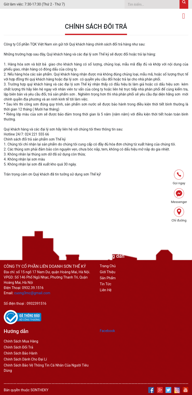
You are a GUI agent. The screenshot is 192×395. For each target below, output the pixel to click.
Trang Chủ (108, 266)
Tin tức (105, 284)
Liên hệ (106, 290)
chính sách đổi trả (18, 347)
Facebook (107, 331)
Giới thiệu (107, 272)
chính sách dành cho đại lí (25, 359)
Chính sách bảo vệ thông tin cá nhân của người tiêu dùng (46, 367)
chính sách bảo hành (20, 353)
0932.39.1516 (33, 288)
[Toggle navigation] (183, 16)
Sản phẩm (108, 278)
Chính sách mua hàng (21, 341)
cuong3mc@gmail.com (32, 293)
